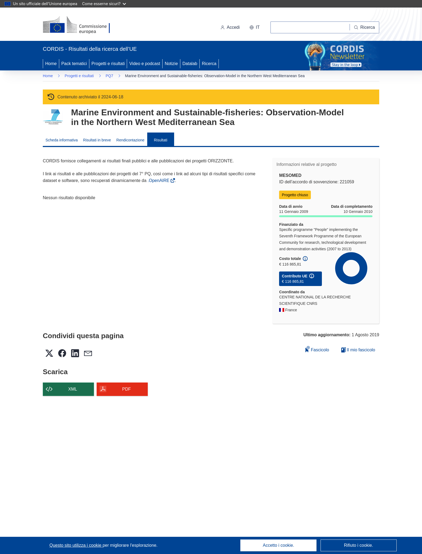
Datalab (189, 63)
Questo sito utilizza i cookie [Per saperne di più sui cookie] (76, 545)
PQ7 (109, 76)
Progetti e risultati (108, 63)
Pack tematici (74, 63)
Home (51, 63)
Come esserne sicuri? (104, 3)
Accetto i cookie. (278, 545)
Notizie (171, 63)
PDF (126, 389)
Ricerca (209, 63)
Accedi (230, 27)
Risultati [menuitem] (160, 140)
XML (72, 389)
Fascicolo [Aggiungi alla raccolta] (317, 349)
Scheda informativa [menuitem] (61, 140)
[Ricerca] (364, 27)
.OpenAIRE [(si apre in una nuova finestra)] (159, 180)
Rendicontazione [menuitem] (130, 140)
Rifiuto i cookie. (358, 545)
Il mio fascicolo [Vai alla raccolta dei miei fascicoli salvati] (358, 349)
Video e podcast (144, 63)
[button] (254, 27)
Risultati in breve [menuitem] (97, 140)
